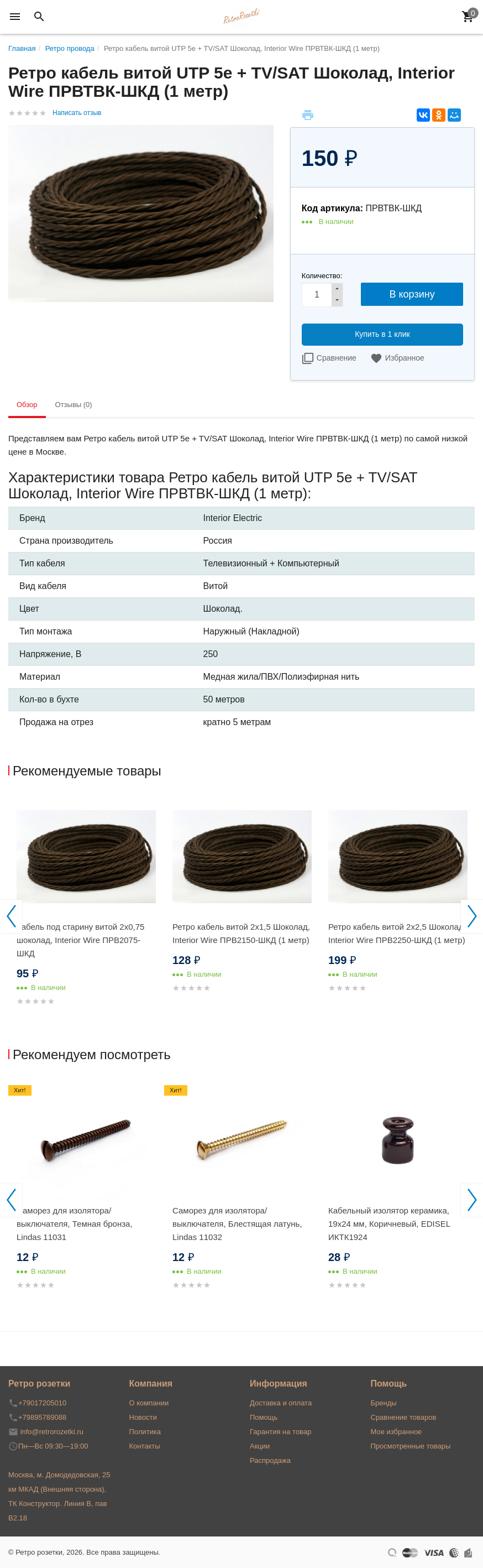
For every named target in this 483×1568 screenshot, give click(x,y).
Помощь (263, 1417)
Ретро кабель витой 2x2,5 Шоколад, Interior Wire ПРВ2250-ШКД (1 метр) (397, 933)
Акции (260, 1446)
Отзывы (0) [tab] (73, 404)
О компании (149, 1403)
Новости (143, 1417)
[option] (86, 914)
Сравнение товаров (404, 1417)
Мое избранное (396, 1432)
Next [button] (472, 916)
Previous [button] (11, 916)
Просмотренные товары (411, 1446)
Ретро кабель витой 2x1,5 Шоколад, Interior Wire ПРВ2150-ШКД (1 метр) (241, 933)
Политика (145, 1432)
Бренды (384, 1403)
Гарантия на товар (280, 1432)
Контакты (144, 1446)
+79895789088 (42, 1417)
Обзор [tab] (27, 404)
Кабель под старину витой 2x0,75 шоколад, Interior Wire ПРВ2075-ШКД (80, 940)
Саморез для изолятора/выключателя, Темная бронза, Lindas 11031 (75, 1224)
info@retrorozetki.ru (51, 1432)
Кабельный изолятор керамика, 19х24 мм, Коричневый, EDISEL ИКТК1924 (389, 1224)
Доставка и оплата (281, 1403)
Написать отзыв (77, 113)
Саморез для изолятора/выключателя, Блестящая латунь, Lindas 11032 (237, 1224)
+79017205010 (42, 1403)
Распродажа (270, 1460)
